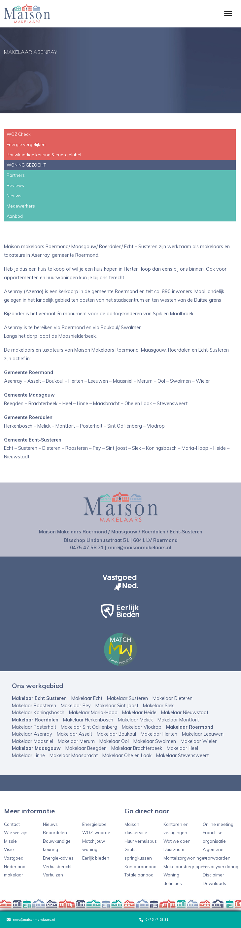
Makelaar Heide (139, 712)
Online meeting (218, 824)
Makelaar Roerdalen (35, 720)
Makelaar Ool (114, 741)
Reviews (15, 185)
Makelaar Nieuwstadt (184, 712)
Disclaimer (213, 874)
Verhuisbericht (57, 866)
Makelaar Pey (76, 706)
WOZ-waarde (96, 832)
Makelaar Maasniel (32, 741)
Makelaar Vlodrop (141, 727)
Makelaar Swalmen (154, 741)
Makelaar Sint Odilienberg (89, 727)
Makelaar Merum (76, 741)
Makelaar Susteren (127, 698)
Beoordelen (55, 832)
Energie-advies (58, 858)
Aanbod (15, 216)
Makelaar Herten (159, 734)
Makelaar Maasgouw (36, 748)
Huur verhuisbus (140, 841)
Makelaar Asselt (74, 734)
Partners (16, 175)
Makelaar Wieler (199, 741)
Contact (12, 824)
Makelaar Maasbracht (74, 755)
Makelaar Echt (86, 698)
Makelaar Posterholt (34, 727)
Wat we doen (176, 841)
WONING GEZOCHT (26, 165)
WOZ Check (19, 134)
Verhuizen (53, 874)
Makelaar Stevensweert (182, 755)
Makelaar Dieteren (172, 698)
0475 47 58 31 (153, 919)
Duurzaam (173, 849)
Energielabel (95, 824)
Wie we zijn (15, 832)
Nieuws (14, 195)
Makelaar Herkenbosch (88, 720)
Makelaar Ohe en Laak (127, 755)
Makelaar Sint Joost (116, 706)
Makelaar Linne (28, 755)
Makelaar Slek (158, 706)
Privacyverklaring (220, 866)
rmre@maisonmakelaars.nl (31, 919)
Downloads (214, 883)
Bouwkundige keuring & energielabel (44, 154)
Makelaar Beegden (86, 748)
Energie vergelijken (26, 144)
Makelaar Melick (135, 720)
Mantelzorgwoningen (185, 858)
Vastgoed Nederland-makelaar (15, 866)
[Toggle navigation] (228, 13)
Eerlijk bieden (95, 858)
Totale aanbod (139, 874)
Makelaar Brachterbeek (136, 748)
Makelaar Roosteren (34, 706)
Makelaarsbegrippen (184, 866)
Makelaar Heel (182, 748)
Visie (9, 849)
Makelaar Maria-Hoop (93, 712)
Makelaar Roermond (189, 727)
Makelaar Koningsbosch (38, 712)
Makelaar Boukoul (116, 734)
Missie (10, 841)
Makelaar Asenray (32, 734)
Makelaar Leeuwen (203, 734)
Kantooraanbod (140, 866)
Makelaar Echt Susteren (39, 698)
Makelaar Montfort (178, 720)
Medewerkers (21, 206)
